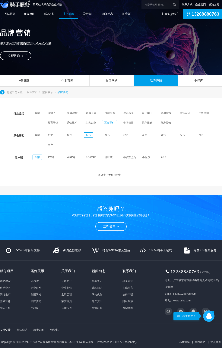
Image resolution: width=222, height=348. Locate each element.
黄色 (107, 135)
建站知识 (97, 287)
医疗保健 (147, 122)
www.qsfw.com (182, 300)
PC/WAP (91, 157)
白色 (201, 135)
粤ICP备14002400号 (81, 341)
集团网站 (112, 80)
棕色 (182, 135)
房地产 (52, 113)
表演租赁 (128, 122)
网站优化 (97, 294)
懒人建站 (22, 329)
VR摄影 (24, 80)
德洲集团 (38, 329)
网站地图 (127, 308)
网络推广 (5, 294)
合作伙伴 (66, 308)
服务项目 (29, 13)
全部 (37, 113)
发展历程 (66, 294)
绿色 (126, 135)
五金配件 (109, 122)
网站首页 (10, 13)
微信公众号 (130, 157)
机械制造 (110, 113)
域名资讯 (97, 280)
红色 (50, 135)
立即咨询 (15, 55)
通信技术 (72, 122)
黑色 (50, 144)
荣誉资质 (66, 301)
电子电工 (147, 113)
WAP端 (71, 157)
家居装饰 (165, 122)
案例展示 (68, 13)
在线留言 (127, 287)
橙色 (69, 135)
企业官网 (200, 4)
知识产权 (5, 308)
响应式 (109, 157)
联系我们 (127, 13)
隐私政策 (127, 301)
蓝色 (144, 135)
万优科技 (54, 329)
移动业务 (5, 287)
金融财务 (166, 113)
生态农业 (90, 122)
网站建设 (5, 280)
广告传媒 (203, 113)
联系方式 (187, 4)
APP (163, 157)
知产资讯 (97, 301)
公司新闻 (97, 308)
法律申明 (127, 294)
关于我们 (88, 13)
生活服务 (128, 113)
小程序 (198, 80)
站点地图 (216, 341)
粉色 (88, 135)
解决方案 (214, 4)
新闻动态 (107, 13)
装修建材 (72, 113)
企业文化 (66, 287)
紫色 (163, 135)
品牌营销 (156, 80)
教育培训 (53, 122)
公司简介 (66, 280)
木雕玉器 (91, 113)
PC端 (51, 157)
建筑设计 (185, 113)
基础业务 (5, 301)
